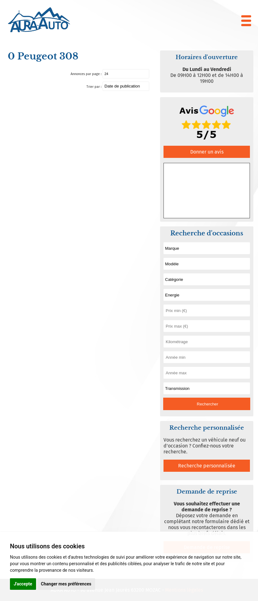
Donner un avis (206, 152)
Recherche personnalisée (206, 466)
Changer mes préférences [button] (66, 583)
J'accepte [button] (23, 583)
